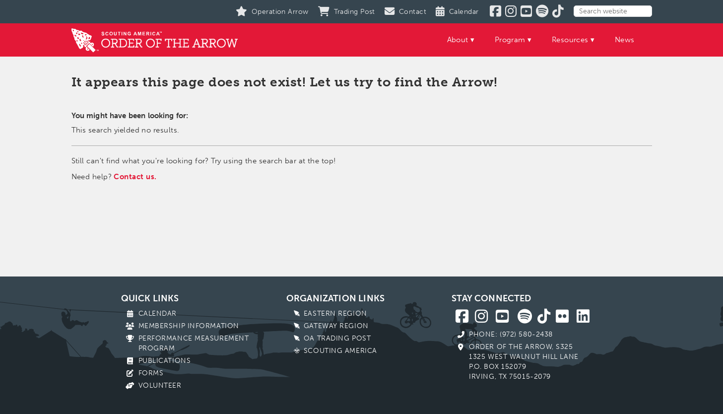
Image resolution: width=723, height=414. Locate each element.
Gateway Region (336, 326)
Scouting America (340, 350)
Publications (164, 360)
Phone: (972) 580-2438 (511, 334)
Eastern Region (335, 313)
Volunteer (160, 385)
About (457, 39)
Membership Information (188, 326)
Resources (570, 39)
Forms (151, 373)
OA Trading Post (337, 338)
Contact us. (135, 176)
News (625, 39)
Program (510, 39)
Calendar (157, 313)
